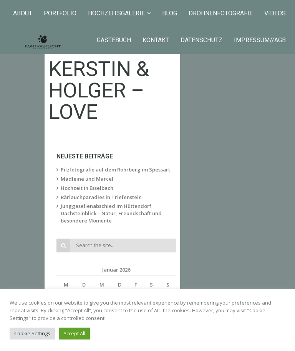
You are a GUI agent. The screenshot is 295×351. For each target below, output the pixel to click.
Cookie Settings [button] (32, 333)
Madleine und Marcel (89, 160)
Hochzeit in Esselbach (89, 169)
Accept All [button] (74, 333)
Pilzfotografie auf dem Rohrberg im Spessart (118, 151)
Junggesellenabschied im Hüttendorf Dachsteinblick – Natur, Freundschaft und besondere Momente (137, 191)
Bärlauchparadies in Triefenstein (103, 178)
